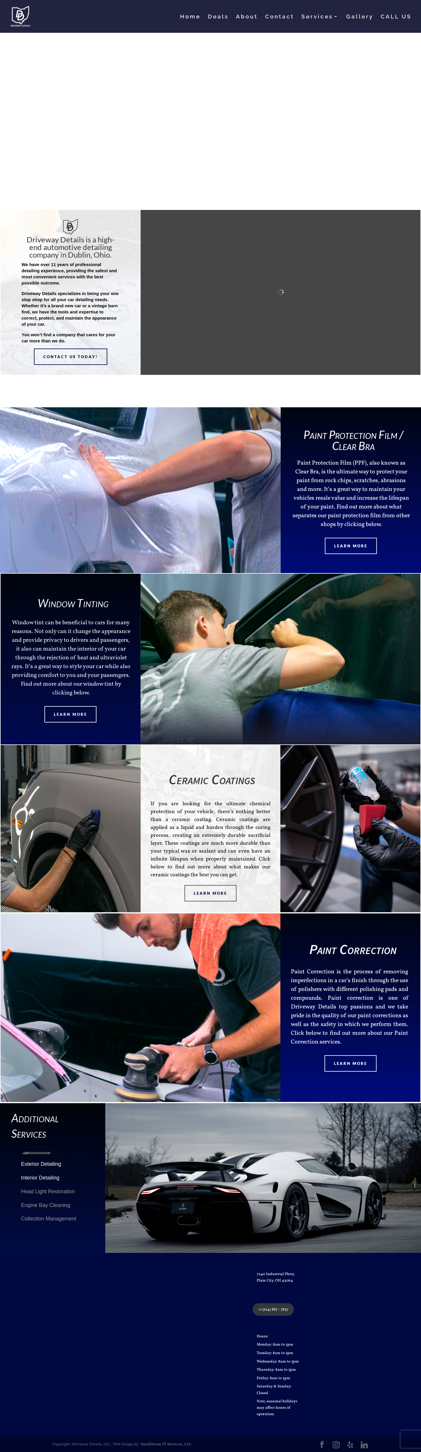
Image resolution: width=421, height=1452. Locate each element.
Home (190, 17)
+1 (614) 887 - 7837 (273, 1309)
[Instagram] (336, 1444)
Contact (279, 17)
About (247, 17)
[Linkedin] (364, 1444)
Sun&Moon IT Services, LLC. (166, 1444)
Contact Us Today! (70, 356)
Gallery (359, 17)
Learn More (350, 546)
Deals (218, 17)
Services (317, 17)
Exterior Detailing (41, 1164)
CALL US (396, 17)
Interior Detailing (40, 1178)
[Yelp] (350, 1444)
